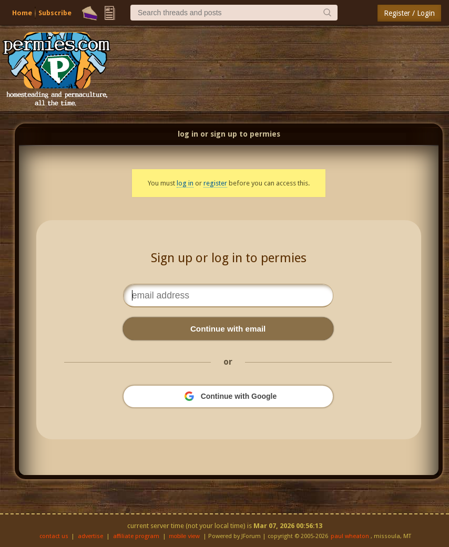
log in (185, 183)
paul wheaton (350, 536)
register (215, 183)
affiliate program (136, 536)
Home (22, 13)
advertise (90, 536)
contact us (53, 536)
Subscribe (55, 13)
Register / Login (409, 13)
